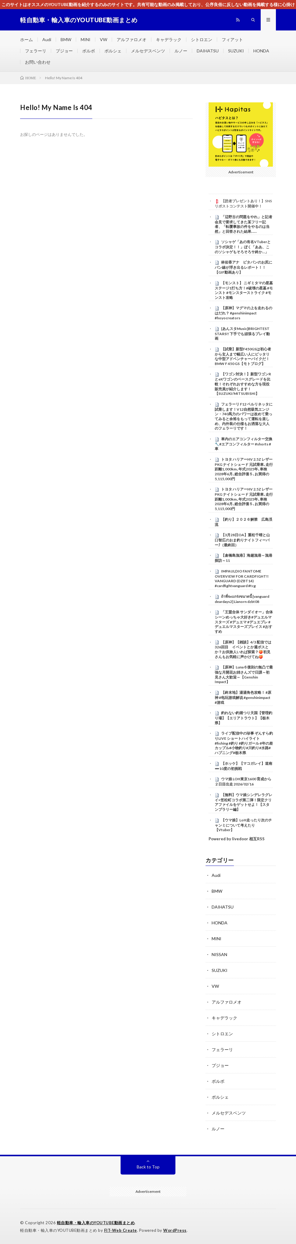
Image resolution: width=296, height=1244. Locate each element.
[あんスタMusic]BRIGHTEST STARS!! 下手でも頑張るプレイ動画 (242, 333)
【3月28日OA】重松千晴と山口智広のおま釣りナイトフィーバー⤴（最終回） (242, 540)
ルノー (180, 50)
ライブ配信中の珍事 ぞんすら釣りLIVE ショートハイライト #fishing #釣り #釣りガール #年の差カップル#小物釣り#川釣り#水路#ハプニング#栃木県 (244, 743)
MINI (85, 39)
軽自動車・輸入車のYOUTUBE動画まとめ (96, 1222)
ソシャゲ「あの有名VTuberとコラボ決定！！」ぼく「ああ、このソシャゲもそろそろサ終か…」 (243, 246)
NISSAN (219, 954)
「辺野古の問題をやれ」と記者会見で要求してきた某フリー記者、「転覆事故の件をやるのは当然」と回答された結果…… (243, 224)
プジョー (64, 50)
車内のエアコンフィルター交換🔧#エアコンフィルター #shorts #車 (243, 444)
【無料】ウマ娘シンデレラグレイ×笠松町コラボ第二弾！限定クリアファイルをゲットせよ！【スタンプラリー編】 (243, 802)
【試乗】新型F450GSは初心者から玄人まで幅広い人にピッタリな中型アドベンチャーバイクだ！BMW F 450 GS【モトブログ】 (243, 356)
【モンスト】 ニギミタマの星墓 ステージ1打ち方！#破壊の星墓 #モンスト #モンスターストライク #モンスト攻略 (244, 290)
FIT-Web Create (120, 1230)
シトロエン (201, 39)
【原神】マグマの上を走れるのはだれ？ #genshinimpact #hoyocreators (243, 313)
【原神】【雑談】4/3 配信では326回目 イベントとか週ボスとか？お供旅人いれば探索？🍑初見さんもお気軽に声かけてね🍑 (243, 649)
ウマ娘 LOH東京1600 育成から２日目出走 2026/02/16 (243, 781)
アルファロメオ (131, 39)
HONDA (261, 50)
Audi (46, 39)
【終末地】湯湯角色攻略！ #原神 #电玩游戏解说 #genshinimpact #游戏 (243, 697)
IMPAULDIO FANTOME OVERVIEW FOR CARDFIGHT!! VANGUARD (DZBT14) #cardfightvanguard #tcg (242, 578)
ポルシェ (113, 50)
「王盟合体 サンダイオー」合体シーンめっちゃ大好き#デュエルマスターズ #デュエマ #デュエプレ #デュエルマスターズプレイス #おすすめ (244, 622)
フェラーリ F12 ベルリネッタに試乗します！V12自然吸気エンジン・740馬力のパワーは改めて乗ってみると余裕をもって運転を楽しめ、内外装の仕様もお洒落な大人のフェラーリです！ (244, 416)
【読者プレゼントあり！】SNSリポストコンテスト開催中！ (243, 203)
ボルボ (88, 50)
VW (103, 39)
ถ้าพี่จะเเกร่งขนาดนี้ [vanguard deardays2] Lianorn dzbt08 (242, 599)
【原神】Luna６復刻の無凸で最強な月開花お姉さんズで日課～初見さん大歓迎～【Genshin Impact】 (244, 674)
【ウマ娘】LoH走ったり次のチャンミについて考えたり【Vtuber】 (243, 825)
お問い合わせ (38, 62)
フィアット (232, 39)
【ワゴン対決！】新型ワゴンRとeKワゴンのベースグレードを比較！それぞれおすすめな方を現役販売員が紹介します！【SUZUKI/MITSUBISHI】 (243, 384)
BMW (66, 39)
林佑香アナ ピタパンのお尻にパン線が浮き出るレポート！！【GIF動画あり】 (243, 267)
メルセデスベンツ (148, 50)
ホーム (26, 39)
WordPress (175, 1230)
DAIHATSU (208, 50)
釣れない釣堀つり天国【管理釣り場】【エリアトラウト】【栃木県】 (243, 718)
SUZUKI (236, 50)
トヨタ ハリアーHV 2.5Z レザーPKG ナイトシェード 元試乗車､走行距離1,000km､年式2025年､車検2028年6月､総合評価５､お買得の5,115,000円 (244, 469)
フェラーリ (35, 50)
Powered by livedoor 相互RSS (237, 838)
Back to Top (148, 1166)
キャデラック (168, 39)
